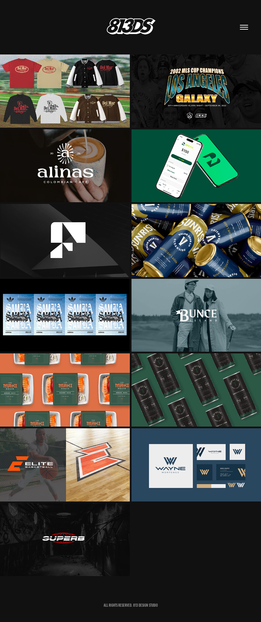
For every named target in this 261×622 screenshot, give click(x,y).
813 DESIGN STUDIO (145, 605)
